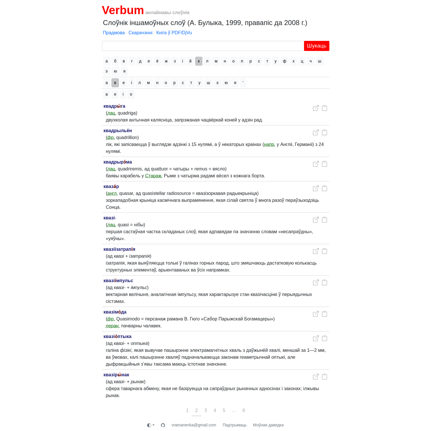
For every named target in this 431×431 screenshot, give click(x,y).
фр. (111, 137)
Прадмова (114, 32)
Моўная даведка (268, 425)
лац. (112, 113)
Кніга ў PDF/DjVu (174, 32)
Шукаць (316, 46)
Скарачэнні (141, 32)
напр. (270, 144)
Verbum (123, 10)
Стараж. (154, 175)
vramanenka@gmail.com (194, 425)
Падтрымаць (234, 425)
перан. (113, 325)
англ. (112, 193)
